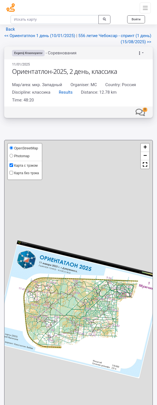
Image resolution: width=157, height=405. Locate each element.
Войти (136, 19)
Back (10, 29)
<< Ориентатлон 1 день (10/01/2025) (40, 35)
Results (66, 92)
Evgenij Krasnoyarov (28, 53)
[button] (140, 112)
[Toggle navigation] (145, 8)
